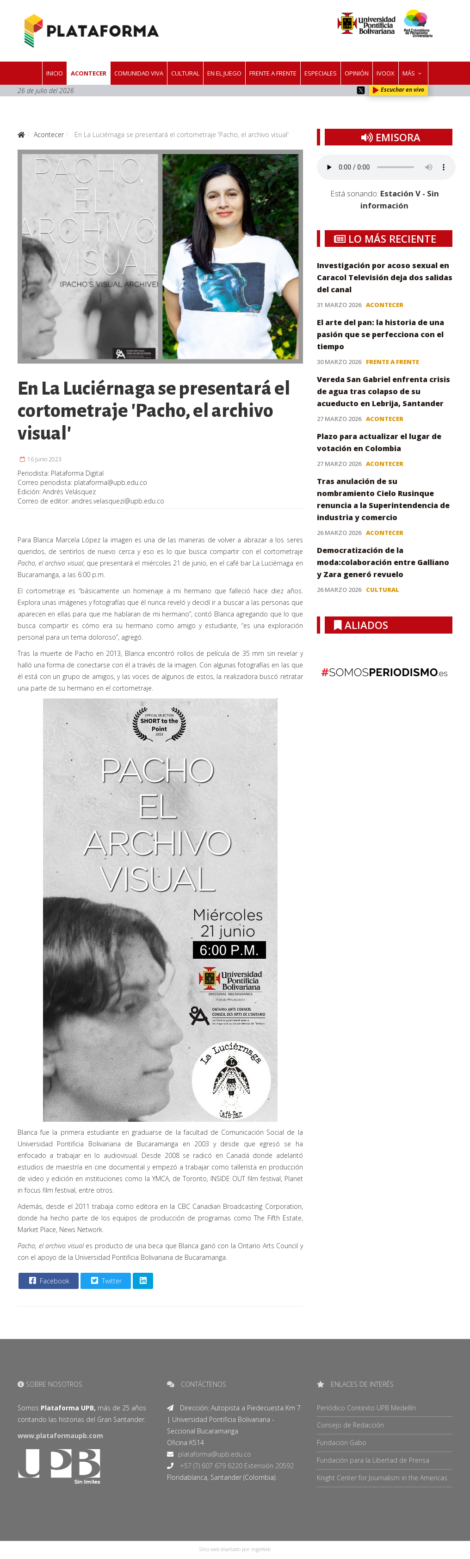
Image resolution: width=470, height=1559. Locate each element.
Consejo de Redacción (350, 1425)
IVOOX (386, 73)
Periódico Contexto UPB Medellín (366, 1407)
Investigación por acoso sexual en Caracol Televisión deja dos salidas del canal (384, 277)
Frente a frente (273, 73)
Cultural (185, 73)
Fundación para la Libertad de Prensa (373, 1460)
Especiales (320, 73)
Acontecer (88, 73)
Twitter (105, 1280)
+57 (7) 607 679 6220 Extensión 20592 (236, 1465)
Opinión (357, 73)
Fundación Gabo (341, 1442)
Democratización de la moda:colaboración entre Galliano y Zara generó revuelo (383, 562)
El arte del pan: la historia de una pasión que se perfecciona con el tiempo (380, 334)
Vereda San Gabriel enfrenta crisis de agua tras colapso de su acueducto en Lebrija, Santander (383, 391)
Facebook (48, 1280)
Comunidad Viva (138, 73)
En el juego (224, 73)
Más (408, 73)
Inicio (54, 73)
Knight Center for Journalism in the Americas (382, 1477)
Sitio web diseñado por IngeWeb (235, 1549)
